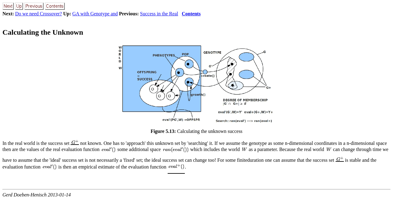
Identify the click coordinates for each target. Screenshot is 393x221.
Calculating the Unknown (42, 32)
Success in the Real (159, 13)
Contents (191, 13)
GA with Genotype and (95, 13)
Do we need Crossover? (38, 13)
